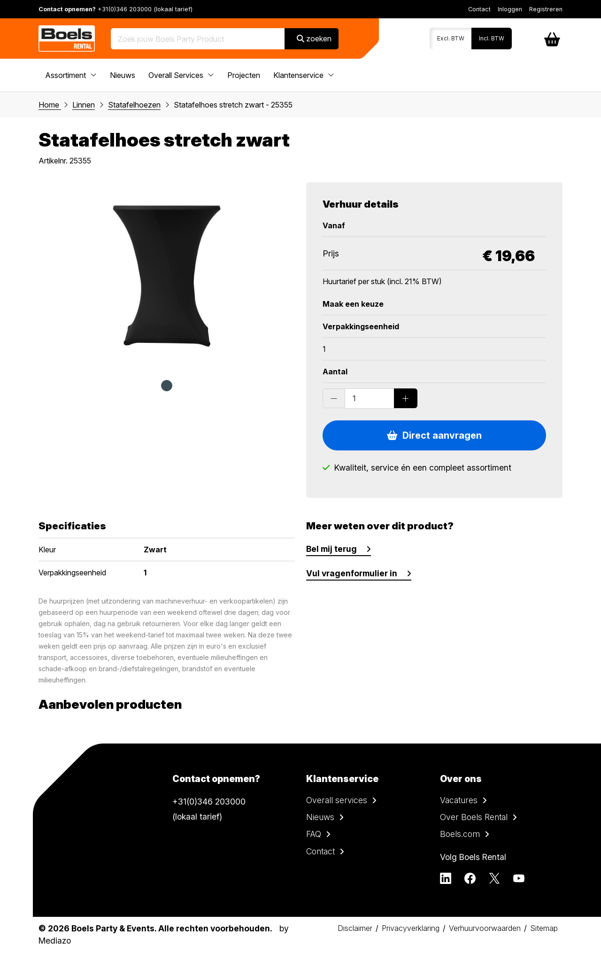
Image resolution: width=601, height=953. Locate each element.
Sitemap (544, 928)
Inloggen (510, 9)
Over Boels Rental (474, 817)
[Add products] (405, 398)
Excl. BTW (450, 38)
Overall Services (181, 75)
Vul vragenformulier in (351, 573)
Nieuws (122, 75)
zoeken (314, 38)
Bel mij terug (331, 549)
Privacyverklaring (410, 928)
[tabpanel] (167, 276)
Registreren (545, 9)
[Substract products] (334, 398)
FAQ (313, 834)
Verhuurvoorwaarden (485, 928)
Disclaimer (355, 928)
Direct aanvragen (434, 435)
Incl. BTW (491, 38)
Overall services (336, 800)
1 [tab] (166, 385)
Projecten (243, 75)
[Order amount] (369, 398)
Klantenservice (303, 75)
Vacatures (459, 800)
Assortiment (71, 75)
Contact (479, 9)
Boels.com (460, 834)
